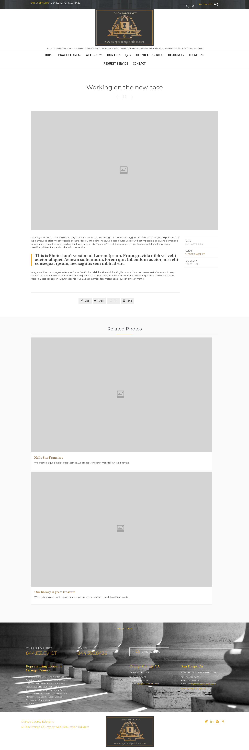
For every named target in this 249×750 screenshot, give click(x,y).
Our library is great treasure (54, 592)
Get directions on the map (193, 688)
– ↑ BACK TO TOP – (124, 628)
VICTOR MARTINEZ (195, 254)
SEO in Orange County (36, 727)
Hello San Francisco (48, 457)
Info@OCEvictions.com (148, 683)
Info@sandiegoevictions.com (202, 683)
